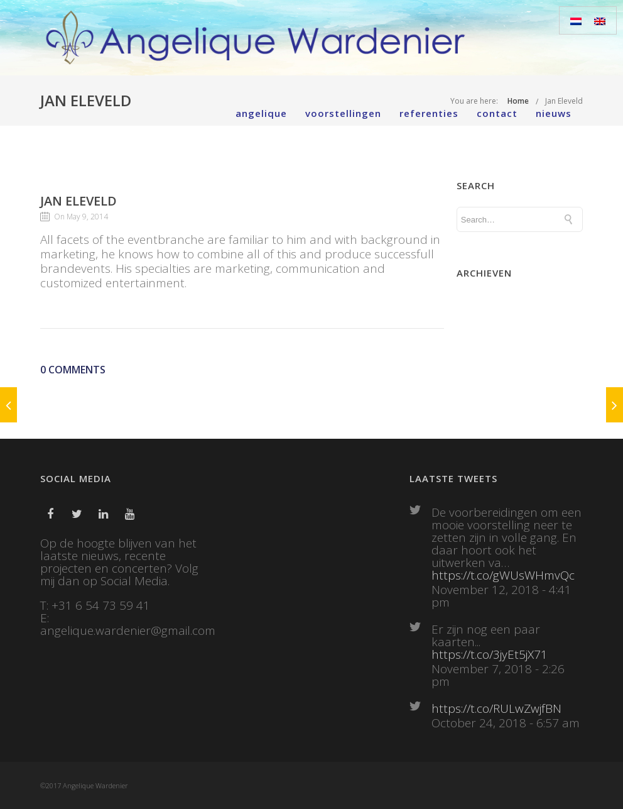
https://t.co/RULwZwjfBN (496, 708)
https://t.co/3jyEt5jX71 (489, 654)
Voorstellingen (343, 113)
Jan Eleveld (78, 200)
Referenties (428, 113)
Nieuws (554, 113)
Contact (497, 113)
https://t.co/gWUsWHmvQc (503, 575)
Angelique (261, 113)
